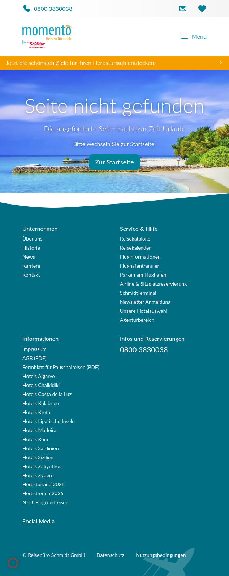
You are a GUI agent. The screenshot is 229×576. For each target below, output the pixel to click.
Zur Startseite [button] (114, 162)
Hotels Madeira (39, 430)
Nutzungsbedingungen (161, 555)
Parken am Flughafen (143, 275)
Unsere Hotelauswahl (143, 311)
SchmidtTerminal (138, 293)
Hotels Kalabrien (40, 403)
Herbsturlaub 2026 (43, 484)
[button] (13, 563)
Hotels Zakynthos (41, 466)
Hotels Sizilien (37, 457)
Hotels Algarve (38, 376)
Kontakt (31, 275)
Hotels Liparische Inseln (48, 421)
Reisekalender (135, 248)
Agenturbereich (137, 320)
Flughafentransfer (139, 266)
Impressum (34, 349)
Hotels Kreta (36, 412)
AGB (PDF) (34, 358)
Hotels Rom (35, 439)
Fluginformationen (140, 257)
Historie (31, 248)
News (28, 257)
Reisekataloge (135, 239)
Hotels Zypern (38, 475)
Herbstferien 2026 (42, 493)
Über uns (32, 239)
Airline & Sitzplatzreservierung (153, 284)
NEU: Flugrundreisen (45, 502)
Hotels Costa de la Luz (47, 394)
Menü (193, 36)
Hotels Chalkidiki (41, 385)
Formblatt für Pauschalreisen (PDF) (60, 367)
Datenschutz (110, 555)
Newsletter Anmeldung (145, 302)
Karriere (31, 266)
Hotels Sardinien (40, 448)
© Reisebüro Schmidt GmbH (53, 555)
